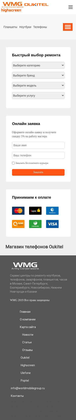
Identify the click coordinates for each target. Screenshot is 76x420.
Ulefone (26, 373)
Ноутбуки (25, 27)
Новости (27, 334)
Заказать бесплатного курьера (31, 162)
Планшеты (10, 27)
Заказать (38, 172)
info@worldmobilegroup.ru (28, 388)
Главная (25, 311)
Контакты (17, 395)
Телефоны (40, 27)
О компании (27, 319)
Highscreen (28, 365)
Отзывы (27, 350)
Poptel (25, 380)
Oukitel (25, 357)
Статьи (27, 342)
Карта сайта (28, 327)
